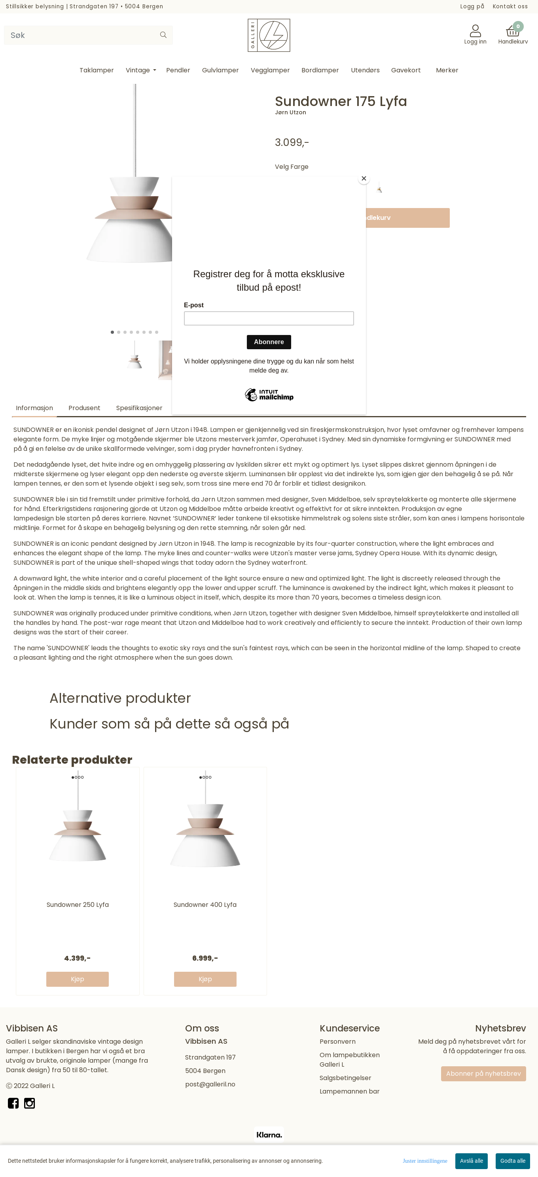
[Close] (364, 178)
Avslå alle (471, 1161)
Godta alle (512, 1161)
